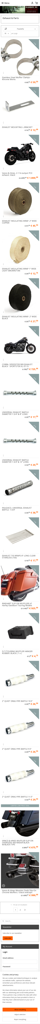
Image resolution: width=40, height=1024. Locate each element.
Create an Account (10, 1003)
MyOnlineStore (30, 1020)
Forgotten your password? (12, 981)
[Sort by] (20, 29)
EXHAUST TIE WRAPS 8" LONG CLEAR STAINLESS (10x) (18, 557)
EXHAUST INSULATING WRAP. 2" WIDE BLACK (19, 317)
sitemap (19, 1016)
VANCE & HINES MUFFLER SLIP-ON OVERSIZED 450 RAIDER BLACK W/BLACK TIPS (17, 842)
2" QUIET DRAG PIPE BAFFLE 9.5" (16, 749)
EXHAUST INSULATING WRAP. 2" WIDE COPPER (19, 222)
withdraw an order (31, 1016)
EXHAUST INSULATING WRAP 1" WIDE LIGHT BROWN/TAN (19, 270)
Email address (8, 958)
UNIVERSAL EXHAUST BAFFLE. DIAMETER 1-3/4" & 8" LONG (15, 413)
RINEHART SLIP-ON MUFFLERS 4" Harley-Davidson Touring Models (17, 604)
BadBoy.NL (6, 1009)
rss (24, 1016)
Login (6, 976)
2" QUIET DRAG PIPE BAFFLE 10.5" (17, 701)
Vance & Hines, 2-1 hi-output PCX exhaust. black (17, 174)
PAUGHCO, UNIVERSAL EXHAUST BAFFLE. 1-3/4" (17, 509)
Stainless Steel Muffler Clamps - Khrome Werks (16, 78)
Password (6, 967)
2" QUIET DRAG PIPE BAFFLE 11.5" (17, 797)
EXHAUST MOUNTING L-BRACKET (17, 127)
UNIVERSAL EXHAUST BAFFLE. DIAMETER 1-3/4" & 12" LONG (15, 461)
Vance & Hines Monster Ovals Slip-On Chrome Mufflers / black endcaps (19, 891)
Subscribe (7, 938)
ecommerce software (11, 1020)
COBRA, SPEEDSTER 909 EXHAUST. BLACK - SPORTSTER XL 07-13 (17, 365)
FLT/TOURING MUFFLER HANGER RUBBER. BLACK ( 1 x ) (17, 652)
